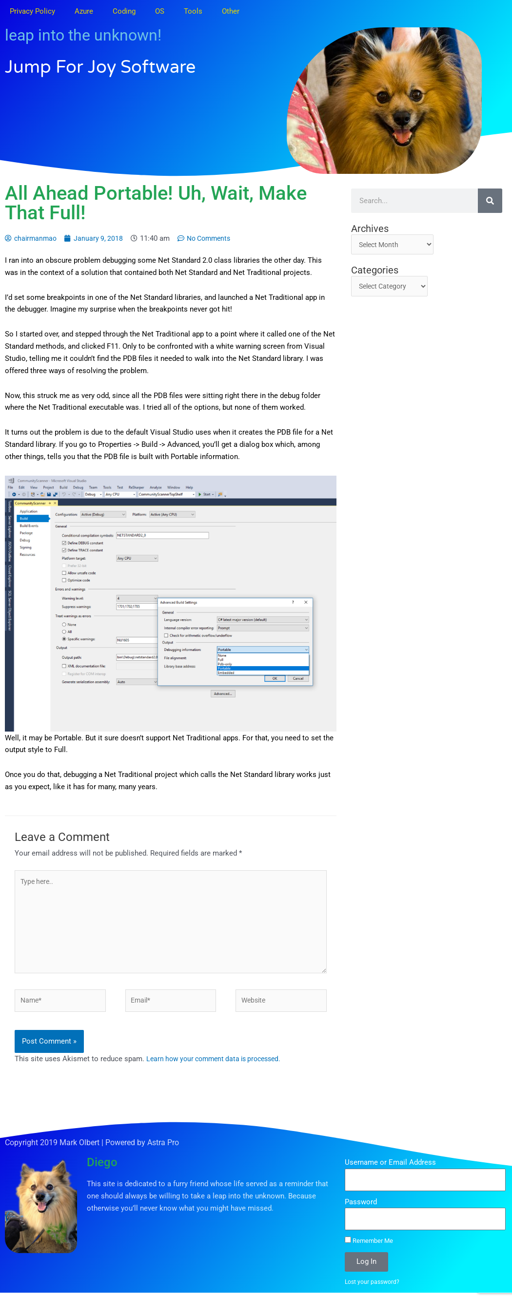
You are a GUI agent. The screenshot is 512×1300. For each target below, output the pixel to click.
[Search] (490, 201)
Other (230, 11)
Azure (84, 11)
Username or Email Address (390, 1169)
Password (361, 1208)
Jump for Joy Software (123, 66)
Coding (124, 11)
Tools (193, 11)
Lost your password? (373, 1288)
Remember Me (369, 1247)
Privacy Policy (32, 11)
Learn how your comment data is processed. (218, 1065)
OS (159, 11)
